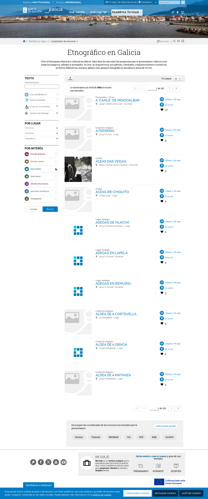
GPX (141, 437)
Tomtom (95, 437)
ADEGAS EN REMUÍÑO (113, 283)
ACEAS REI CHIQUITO (112, 192)
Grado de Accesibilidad (37, 107)
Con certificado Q (38, 94)
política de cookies (102, 495)
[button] (164, 41)
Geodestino (30, 138)
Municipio (29, 133)
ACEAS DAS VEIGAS (111, 161)
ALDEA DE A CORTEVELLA (116, 314)
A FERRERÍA (105, 131)
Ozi (128, 437)
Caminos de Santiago (37, 113)
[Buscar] (169, 2)
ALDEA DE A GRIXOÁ (111, 344)
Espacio (36, 2)
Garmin (79, 437)
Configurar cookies (137, 493)
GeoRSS (169, 437)
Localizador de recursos (64, 41)
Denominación (32, 82)
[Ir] (152, 88)
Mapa (70, 78)
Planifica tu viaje (38, 41)
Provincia (29, 128)
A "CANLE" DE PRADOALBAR (118, 100)
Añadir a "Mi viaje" (173, 99)
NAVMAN (113, 437)
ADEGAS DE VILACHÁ (112, 222)
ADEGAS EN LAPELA (112, 253)
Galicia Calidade (37, 100)
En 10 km (169, 105)
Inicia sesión (142, 456)
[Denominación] (42, 86)
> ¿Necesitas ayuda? (165, 425)
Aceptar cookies (191, 493)
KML (154, 437)
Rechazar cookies (165, 493)
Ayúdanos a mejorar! (39, 486)
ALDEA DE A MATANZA (113, 375)
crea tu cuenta (159, 456)
